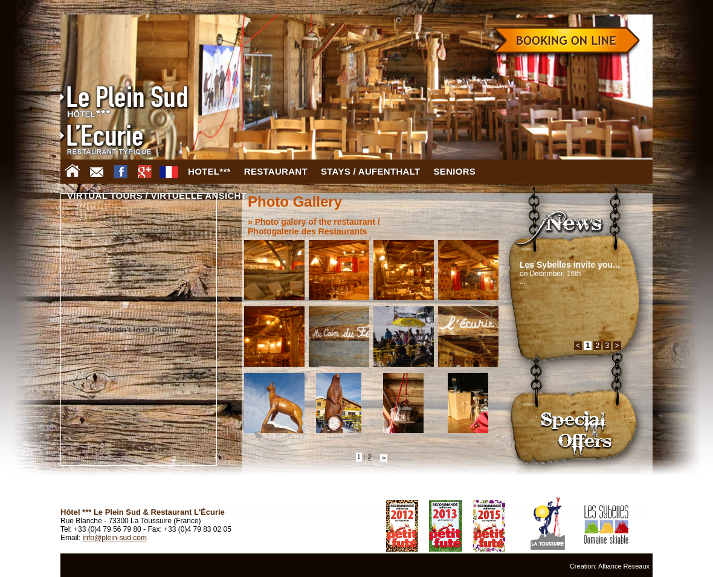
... (522, 281)
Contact (97, 172)
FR (169, 172)
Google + (145, 172)
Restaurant (276, 171)
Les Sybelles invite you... (570, 264)
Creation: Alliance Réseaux (610, 566)
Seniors (455, 171)
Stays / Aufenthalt (371, 171)
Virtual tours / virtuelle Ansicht (157, 195)
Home (72, 172)
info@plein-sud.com (115, 537)
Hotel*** (209, 171)
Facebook (121, 172)
